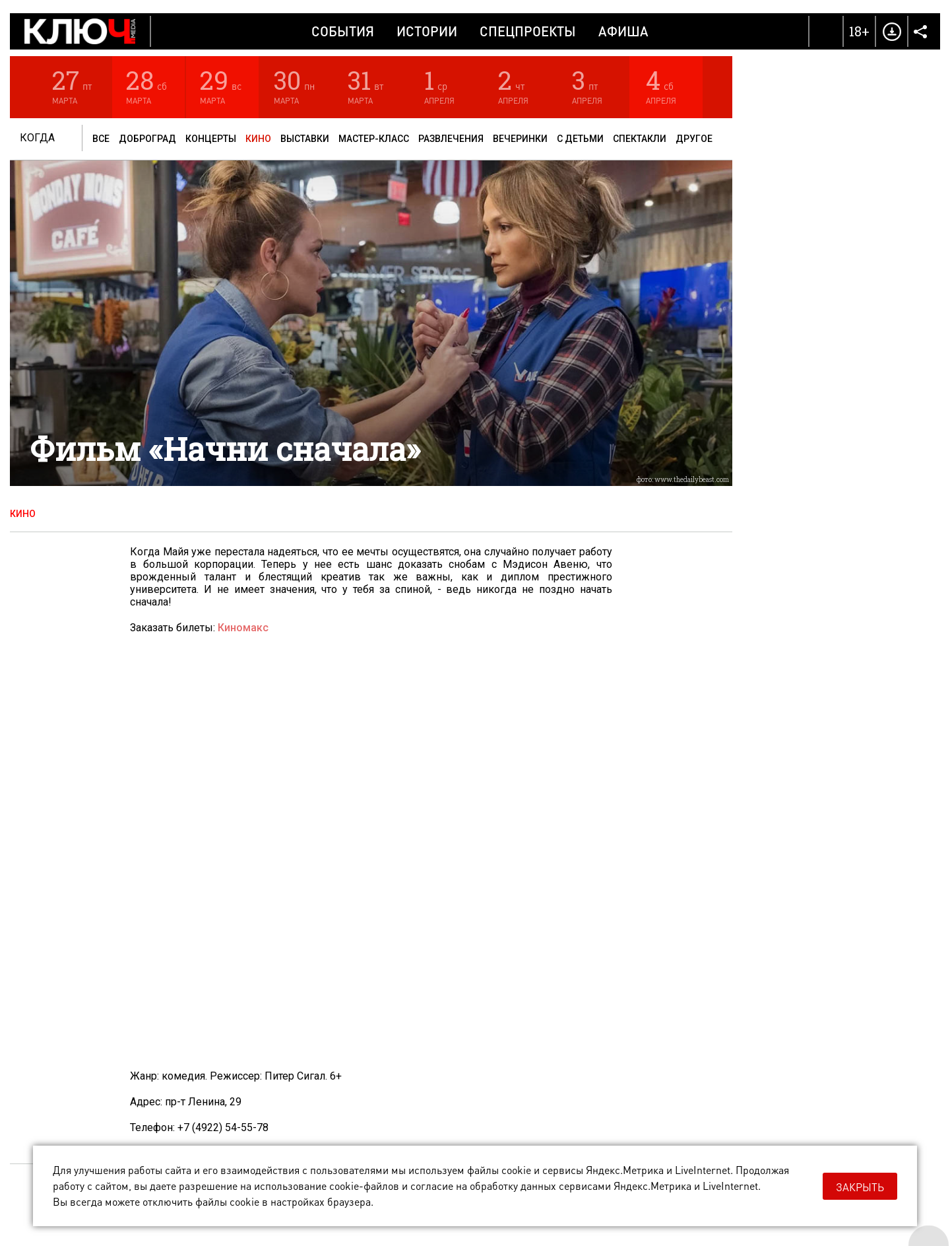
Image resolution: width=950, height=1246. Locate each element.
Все (101, 138)
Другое (694, 138)
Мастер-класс (373, 138)
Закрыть (860, 1187)
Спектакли (639, 138)
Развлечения (451, 138)
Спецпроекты (528, 31)
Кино (258, 138)
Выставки (304, 138)
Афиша (623, 31)
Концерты (210, 138)
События (342, 31)
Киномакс (243, 627)
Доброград (147, 138)
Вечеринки (520, 138)
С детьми (580, 138)
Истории (426, 31)
